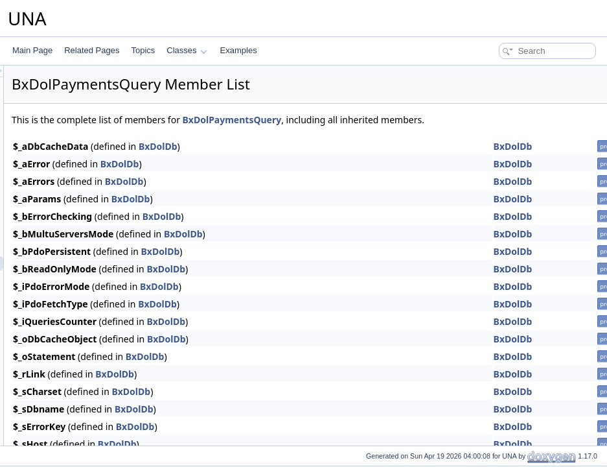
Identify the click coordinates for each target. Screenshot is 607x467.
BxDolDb (320, 146)
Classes (186, 50)
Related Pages (91, 50)
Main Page (32, 50)
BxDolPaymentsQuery (394, 120)
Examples (238, 50)
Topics (143, 50)
